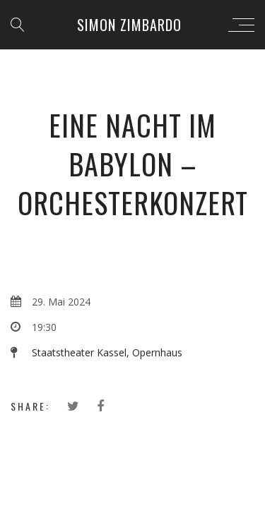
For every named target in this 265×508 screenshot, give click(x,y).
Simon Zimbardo (129, 24)
